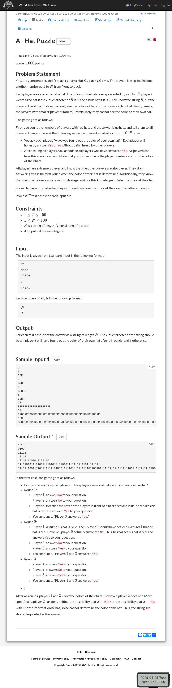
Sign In (165, 5)
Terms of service (40, 658)
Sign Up (152, 5)
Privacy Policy (61, 658)
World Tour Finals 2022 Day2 (37, 5)
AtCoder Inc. (88, 665)
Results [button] (82, 20)
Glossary (90, 651)
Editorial (25, 28)
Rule (79, 651)
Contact (136, 658)
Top (22, 20)
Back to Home (148, 13)
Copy (57, 359)
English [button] (134, 5)
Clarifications (58, 20)
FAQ (126, 658)
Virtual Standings (129, 20)
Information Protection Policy (89, 658)
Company (115, 658)
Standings (103, 20)
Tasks (37, 20)
